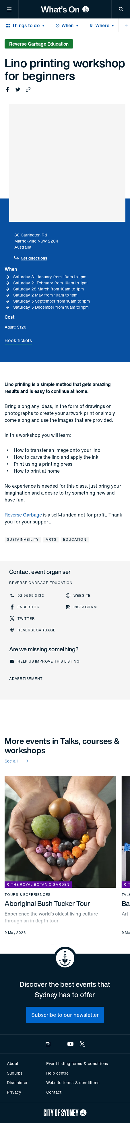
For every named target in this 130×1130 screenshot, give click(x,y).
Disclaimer (17, 1082)
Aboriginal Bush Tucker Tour (47, 903)
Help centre (57, 1073)
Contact (53, 1092)
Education (74, 539)
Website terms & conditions (72, 1082)
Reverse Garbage (23, 514)
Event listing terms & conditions (77, 1063)
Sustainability (23, 539)
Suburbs (14, 1073)
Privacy (14, 1092)
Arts (51, 539)
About (12, 1063)
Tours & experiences (28, 894)
